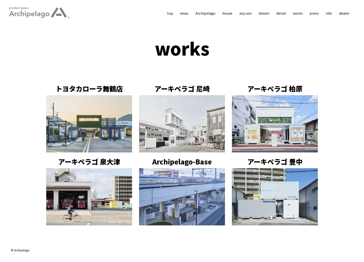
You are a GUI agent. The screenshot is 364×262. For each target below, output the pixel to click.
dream (263, 13)
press (314, 13)
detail (281, 13)
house (227, 13)
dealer (344, 13)
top (170, 13)
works (298, 13)
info (329, 13)
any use (245, 13)
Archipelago (205, 13)
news (184, 13)
